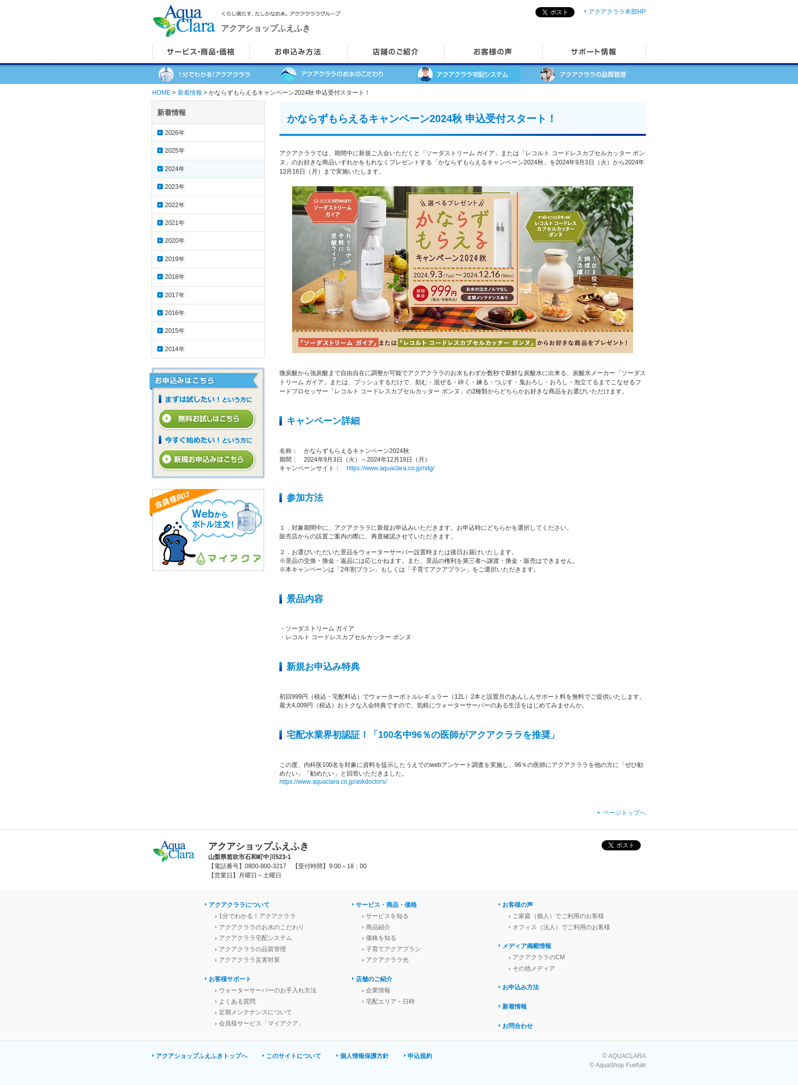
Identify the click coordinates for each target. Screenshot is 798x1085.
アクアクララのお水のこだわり (261, 927)
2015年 (175, 330)
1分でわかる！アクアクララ (257, 916)
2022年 (175, 205)
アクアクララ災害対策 (249, 959)
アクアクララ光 (387, 959)
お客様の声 (517, 904)
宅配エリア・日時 (390, 1001)
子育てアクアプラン (393, 949)
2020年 (175, 240)
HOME (161, 92)
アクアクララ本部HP (617, 11)
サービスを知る (387, 916)
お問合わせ (517, 1026)
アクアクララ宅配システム (255, 937)
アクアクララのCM (538, 957)
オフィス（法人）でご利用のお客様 (561, 927)
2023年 (175, 186)
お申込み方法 (520, 987)
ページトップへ (624, 812)
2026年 (175, 132)
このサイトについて (293, 1056)
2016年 (175, 313)
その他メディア (533, 968)
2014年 (175, 349)
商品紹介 (378, 927)
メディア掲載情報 (526, 946)
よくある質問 (237, 1001)
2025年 (175, 150)
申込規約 (420, 1056)
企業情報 (378, 990)
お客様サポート (230, 979)
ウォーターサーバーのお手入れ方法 (268, 990)
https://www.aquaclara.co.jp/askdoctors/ (333, 781)
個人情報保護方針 (364, 1056)
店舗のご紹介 (374, 979)
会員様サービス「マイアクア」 (261, 1023)
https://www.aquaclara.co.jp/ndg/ (391, 468)
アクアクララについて (239, 904)
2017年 (175, 295)
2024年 (175, 169)
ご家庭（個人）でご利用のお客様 (558, 916)
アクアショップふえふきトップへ (201, 1056)
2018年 (175, 276)
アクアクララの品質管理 (252, 949)
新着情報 (190, 92)
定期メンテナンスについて (255, 1012)
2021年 (175, 222)
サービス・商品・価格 (386, 904)
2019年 (175, 259)
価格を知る (381, 937)
